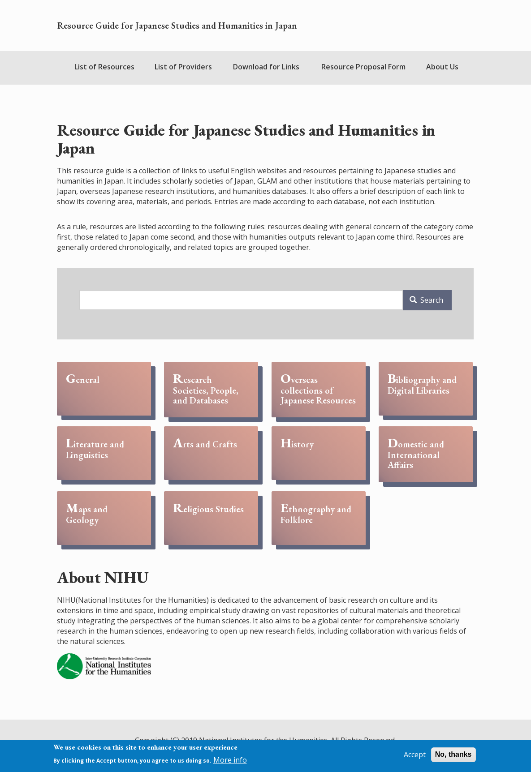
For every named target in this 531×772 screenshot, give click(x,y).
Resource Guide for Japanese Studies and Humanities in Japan (177, 25)
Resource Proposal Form (363, 67)
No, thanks (453, 754)
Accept (415, 754)
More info (230, 760)
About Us (442, 67)
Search (426, 300)
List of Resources (104, 67)
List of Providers (183, 67)
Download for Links (266, 67)
